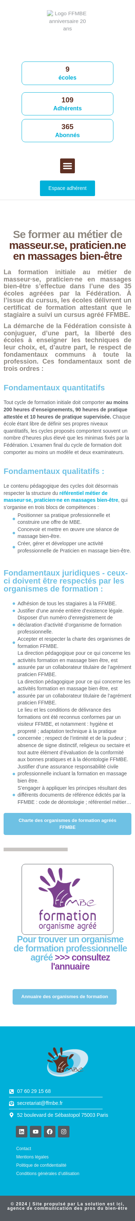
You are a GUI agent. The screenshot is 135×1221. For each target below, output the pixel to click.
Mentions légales (32, 1156)
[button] (67, 165)
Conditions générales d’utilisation (47, 1173)
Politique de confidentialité (41, 1165)
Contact (23, 1148)
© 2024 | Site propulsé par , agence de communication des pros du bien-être (67, 1206)
